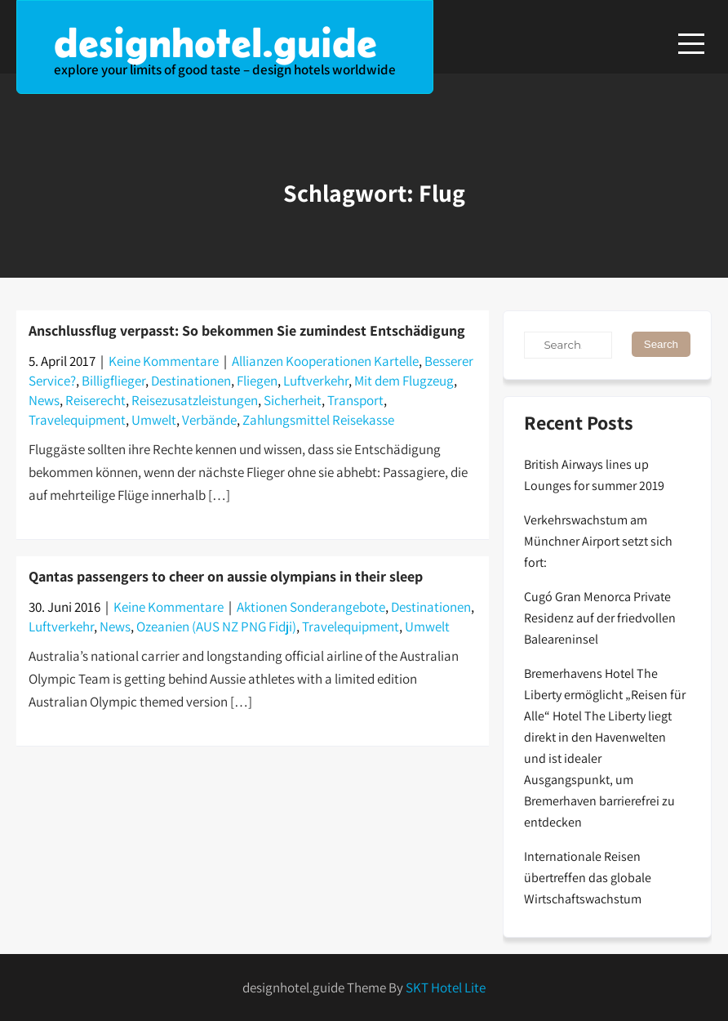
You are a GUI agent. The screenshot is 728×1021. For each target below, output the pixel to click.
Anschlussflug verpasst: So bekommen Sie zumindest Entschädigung (247, 330)
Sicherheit (293, 400)
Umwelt (153, 420)
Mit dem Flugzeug (404, 381)
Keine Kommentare (164, 361)
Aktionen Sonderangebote (311, 607)
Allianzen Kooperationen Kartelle (325, 361)
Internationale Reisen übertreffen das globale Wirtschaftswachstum (587, 877)
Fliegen (257, 381)
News (44, 400)
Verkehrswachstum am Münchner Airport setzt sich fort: (598, 541)
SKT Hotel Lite (446, 987)
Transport (355, 400)
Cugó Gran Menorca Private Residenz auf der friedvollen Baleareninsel (600, 618)
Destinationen (191, 381)
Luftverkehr (315, 381)
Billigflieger (113, 381)
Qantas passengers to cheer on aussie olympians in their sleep (226, 576)
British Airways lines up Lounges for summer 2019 (594, 475)
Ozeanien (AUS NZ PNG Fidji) (216, 626)
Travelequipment (77, 420)
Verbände (209, 420)
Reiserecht (95, 400)
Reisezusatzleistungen (194, 400)
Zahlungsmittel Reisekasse (318, 420)
